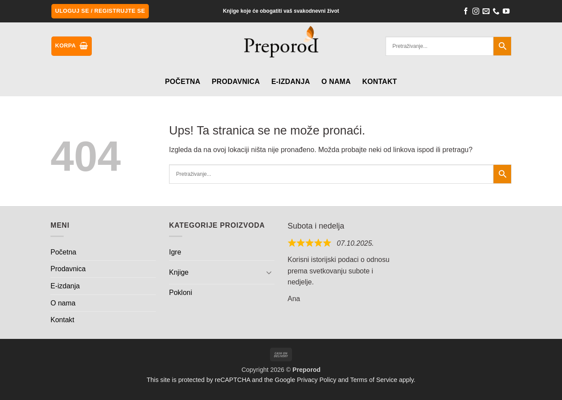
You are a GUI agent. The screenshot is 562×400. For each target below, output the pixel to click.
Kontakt (379, 81)
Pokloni (180, 292)
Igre (175, 252)
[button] (100, 11)
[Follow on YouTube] (506, 12)
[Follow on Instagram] (475, 12)
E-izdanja (290, 81)
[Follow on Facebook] (465, 12)
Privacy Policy (316, 379)
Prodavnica (236, 81)
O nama (336, 81)
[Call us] (496, 12)
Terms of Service (373, 379)
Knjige (178, 272)
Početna (182, 81)
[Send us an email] (486, 12)
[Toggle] (269, 272)
